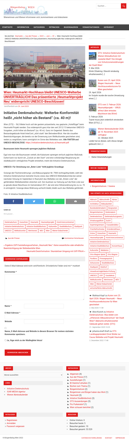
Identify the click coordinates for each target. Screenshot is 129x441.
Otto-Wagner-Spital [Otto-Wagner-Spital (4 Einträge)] (97, 254)
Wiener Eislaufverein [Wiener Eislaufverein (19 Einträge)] (104, 284)
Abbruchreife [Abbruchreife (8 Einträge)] (104, 200)
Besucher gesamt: (78, 429)
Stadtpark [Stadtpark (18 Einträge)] (94, 267)
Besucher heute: (77, 423)
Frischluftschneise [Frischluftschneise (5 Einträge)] (97, 229)
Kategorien (39, 27)
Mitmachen (54, 27)
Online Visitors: (77, 420)
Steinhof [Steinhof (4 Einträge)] (103, 267)
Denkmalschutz (11, 222)
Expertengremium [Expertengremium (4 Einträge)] (97, 225)
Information (23, 27)
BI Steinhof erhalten (78, 383)
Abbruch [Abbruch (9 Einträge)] (93, 200)
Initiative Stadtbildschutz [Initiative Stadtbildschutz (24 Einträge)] (99, 246)
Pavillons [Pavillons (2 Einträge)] (93, 259)
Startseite (7, 27)
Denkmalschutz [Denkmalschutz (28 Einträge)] (96, 216)
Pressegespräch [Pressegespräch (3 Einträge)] (106, 259)
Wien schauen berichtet (80, 407)
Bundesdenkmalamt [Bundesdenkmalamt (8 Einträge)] (98, 208)
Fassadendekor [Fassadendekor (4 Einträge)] (112, 225)
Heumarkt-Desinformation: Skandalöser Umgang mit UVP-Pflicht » (56, 251)
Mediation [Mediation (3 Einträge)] (105, 250)
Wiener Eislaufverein (60, 231)
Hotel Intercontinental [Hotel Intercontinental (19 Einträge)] (114, 238)
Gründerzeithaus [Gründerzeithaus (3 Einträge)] (113, 229)
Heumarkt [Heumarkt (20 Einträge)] (112, 233)
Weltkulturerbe (20, 231)
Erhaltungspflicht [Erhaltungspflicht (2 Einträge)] (97, 221)
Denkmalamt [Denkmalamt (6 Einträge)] (110, 212)
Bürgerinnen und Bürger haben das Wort (87, 392)
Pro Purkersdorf (77, 404)
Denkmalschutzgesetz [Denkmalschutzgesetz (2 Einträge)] (113, 216)
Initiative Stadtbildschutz (36, 226)
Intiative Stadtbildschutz (80, 398)
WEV (41, 231)
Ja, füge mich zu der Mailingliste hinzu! (23, 340)
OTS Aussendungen (79, 401)
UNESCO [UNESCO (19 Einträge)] (93, 275)
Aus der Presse (14, 238)
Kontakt (108, 438)
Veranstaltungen (91, 27)
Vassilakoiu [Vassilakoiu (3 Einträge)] (109, 275)
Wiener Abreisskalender (17, 394)
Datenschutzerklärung (92, 438)
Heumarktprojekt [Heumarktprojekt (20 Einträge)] (96, 238)
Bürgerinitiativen (77, 389)
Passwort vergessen (15, 426)
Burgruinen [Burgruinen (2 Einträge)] (112, 208)
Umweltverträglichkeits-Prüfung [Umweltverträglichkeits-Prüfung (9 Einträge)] (102, 271)
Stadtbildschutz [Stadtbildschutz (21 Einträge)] (108, 263)
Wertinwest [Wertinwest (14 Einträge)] (108, 280)
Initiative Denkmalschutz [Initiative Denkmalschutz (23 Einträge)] (99, 242)
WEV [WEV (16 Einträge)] (117, 280)
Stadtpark (78, 226)
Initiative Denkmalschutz (14, 226)
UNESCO (8, 231)
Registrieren (12, 420)
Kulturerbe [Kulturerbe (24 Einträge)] (94, 250)
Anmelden (11, 423)
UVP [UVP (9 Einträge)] (101, 275)
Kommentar (11, 272)
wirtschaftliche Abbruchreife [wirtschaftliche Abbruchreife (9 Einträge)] (101, 288)
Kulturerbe (53, 226)
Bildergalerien (71, 27)
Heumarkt (34, 222)
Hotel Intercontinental (65, 222)
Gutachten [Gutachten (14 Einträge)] (101, 233)
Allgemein (74, 374)
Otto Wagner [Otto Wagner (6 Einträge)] (113, 254)
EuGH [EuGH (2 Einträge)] (108, 221)
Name (8, 306)
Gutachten (24, 222)
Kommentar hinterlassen (74, 238)
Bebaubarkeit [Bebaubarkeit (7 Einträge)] (106, 204)
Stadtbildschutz (65, 226)
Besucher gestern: (78, 426)
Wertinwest (32, 231)
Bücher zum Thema (78, 386)
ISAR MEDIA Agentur (16, 391)
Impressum (120, 438)
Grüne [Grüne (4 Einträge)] (92, 233)
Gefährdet (109, 27)
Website (8, 321)
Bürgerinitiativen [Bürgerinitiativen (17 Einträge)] (96, 212)
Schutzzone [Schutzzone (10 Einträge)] (94, 263)
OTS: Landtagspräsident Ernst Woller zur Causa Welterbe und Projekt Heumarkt (106, 334)
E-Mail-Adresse (12, 313)
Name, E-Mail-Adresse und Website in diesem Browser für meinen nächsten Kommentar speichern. (39, 332)
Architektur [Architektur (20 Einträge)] (94, 204)
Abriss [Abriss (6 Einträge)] (114, 200)
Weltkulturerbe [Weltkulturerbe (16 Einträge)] (95, 280)
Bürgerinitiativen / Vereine (103, 186)
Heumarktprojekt (47, 222)
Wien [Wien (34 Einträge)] (92, 284)
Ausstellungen (76, 380)
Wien (48, 231)
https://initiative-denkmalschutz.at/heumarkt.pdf (47, 142)
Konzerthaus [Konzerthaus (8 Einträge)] (117, 246)
